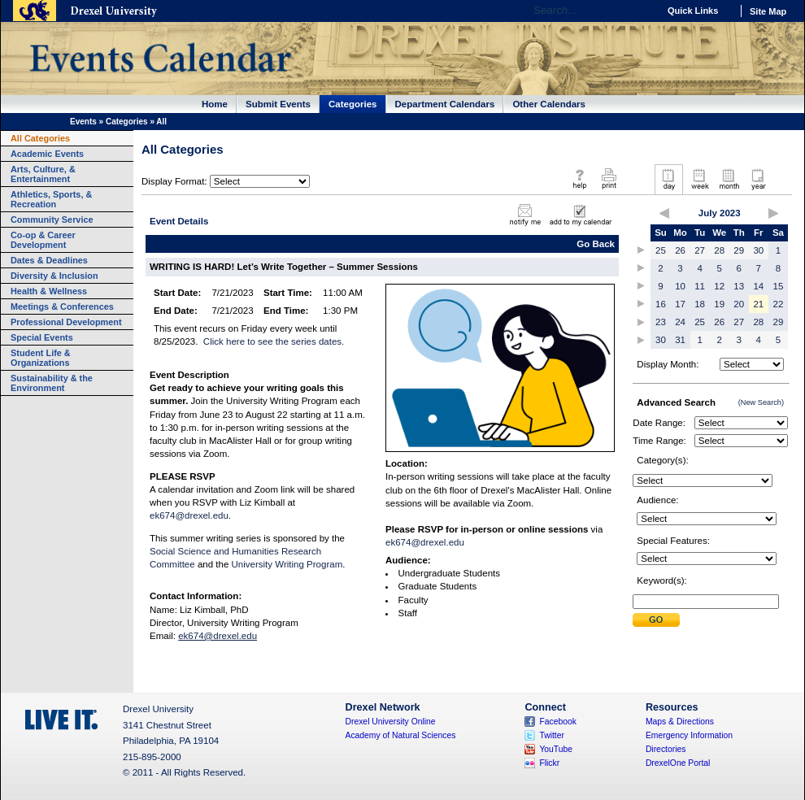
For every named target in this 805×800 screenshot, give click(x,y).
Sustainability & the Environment (52, 383)
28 (719, 250)
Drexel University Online (391, 721)
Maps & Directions (680, 721)
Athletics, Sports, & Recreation (51, 199)
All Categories (40, 138)
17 (680, 304)
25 (660, 250)
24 (680, 322)
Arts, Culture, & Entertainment (43, 174)
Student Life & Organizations (41, 357)
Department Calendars (445, 104)
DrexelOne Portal (678, 763)
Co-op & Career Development (43, 240)
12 (719, 286)
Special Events (42, 337)
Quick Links (693, 10)
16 (660, 304)
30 (758, 250)
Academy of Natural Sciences (401, 735)
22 (778, 304)
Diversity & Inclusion (54, 275)
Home (215, 104)
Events (83, 121)
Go (642, 10)
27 (699, 250)
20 (738, 304)
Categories (353, 104)
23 (660, 322)
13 (738, 286)
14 (758, 286)
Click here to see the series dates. (273, 341)
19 (719, 304)
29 (738, 250)
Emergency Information (689, 735)
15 (778, 286)
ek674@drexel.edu (189, 515)
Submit (656, 620)
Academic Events (47, 154)
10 (680, 286)
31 (680, 340)
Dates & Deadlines (49, 260)
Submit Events (278, 104)
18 (699, 304)
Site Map (768, 11)
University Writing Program (287, 564)
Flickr (549, 763)
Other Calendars (548, 104)
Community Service (52, 219)
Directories (666, 749)
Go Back (596, 244)
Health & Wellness (49, 291)
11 (699, 286)
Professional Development (66, 322)
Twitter (551, 735)
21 (758, 304)
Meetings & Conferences (62, 306)
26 (680, 250)
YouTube (555, 749)
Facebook (558, 721)
